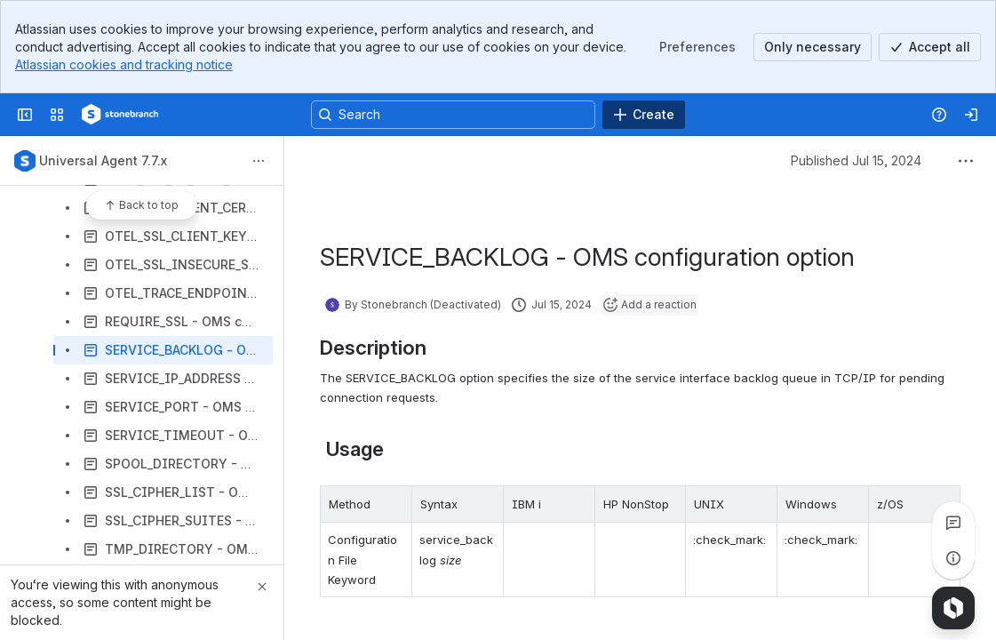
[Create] (643, 114)
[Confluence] (120, 114)
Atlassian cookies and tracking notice (124, 64)
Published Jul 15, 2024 (856, 160)
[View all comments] (953, 522)
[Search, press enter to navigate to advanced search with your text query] (453, 114)
